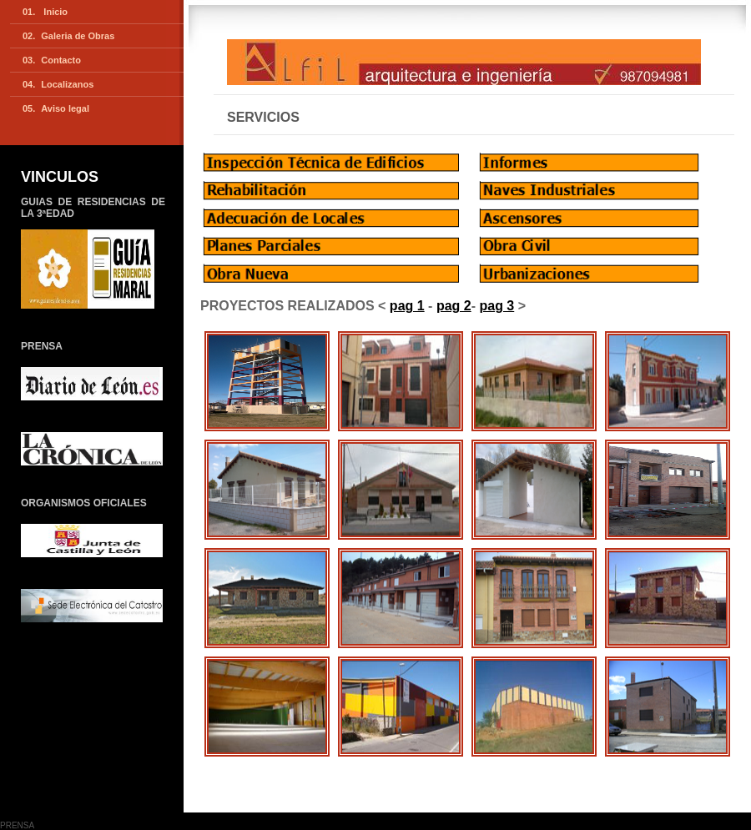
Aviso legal (65, 108)
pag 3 (496, 306)
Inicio (54, 12)
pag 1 (407, 306)
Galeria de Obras (77, 36)
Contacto (61, 60)
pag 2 (453, 306)
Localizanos (67, 84)
